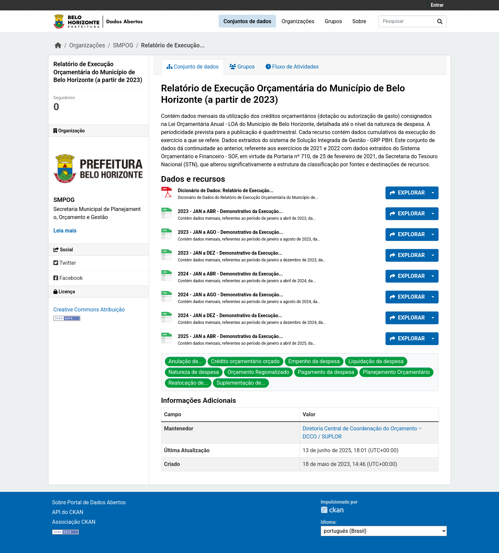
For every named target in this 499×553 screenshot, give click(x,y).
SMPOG (123, 45)
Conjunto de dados (193, 66)
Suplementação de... (241, 383)
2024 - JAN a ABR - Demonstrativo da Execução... (230, 273)
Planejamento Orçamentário (396, 372)
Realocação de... (188, 383)
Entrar (437, 5)
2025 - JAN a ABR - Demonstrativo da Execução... (230, 336)
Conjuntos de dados (247, 21)
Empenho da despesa (314, 361)
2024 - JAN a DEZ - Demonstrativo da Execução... (230, 315)
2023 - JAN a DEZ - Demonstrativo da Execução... (230, 253)
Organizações (298, 21)
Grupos (333, 21)
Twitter (64, 263)
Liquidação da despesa (376, 361)
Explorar (407, 192)
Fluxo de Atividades (292, 66)
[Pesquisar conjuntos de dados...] (412, 21)
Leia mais (65, 230)
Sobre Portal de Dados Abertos (89, 502)
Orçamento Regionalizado (258, 372)
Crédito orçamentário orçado (245, 361)
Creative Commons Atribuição (89, 309)
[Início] (58, 45)
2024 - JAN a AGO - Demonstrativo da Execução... (230, 294)
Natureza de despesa (194, 372)
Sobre (359, 21)
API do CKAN (67, 512)
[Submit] (440, 21)
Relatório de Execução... (173, 45)
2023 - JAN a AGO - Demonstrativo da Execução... (230, 232)
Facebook (68, 278)
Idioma (328, 522)
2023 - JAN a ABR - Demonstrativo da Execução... (230, 211)
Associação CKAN (74, 522)
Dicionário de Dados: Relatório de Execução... (226, 190)
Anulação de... (185, 361)
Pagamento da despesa (326, 372)
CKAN (332, 509)
